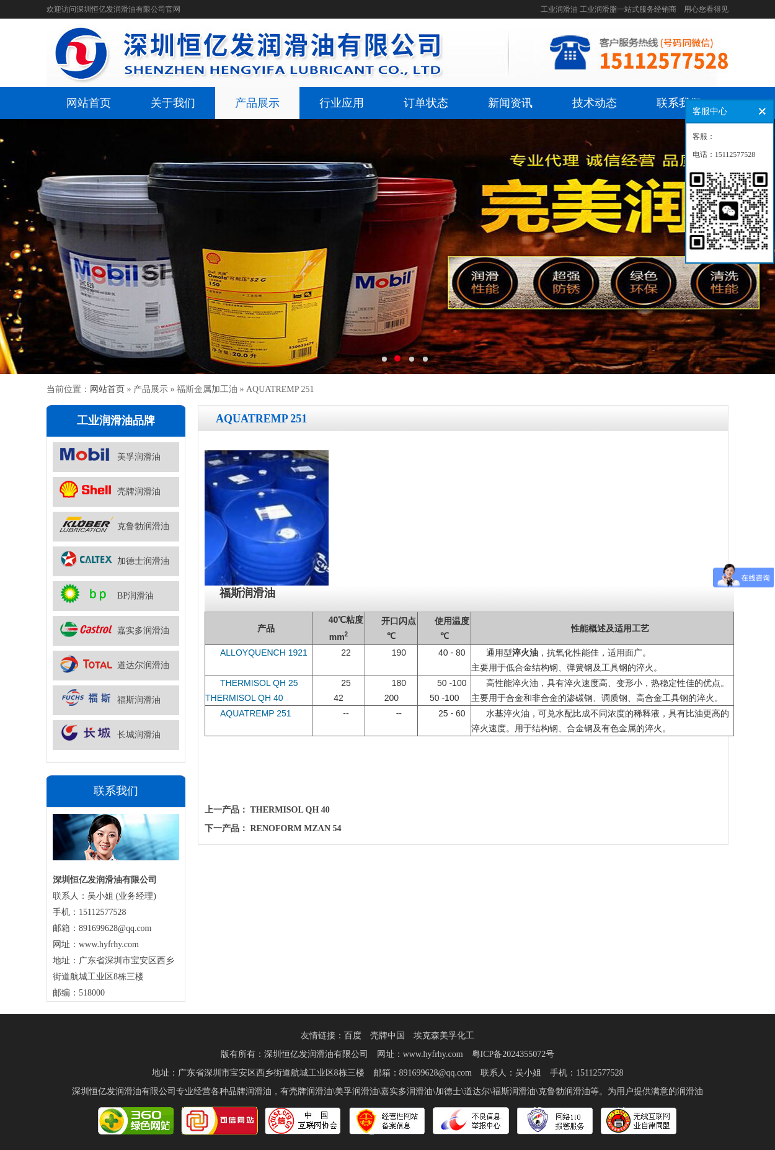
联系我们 (679, 103)
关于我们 (173, 103)
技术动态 (594, 103)
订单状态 (426, 103)
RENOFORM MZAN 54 (296, 828)
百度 (352, 1035)
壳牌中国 (387, 1035)
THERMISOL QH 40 (290, 809)
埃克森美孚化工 (444, 1035)
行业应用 (341, 103)
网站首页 (88, 103)
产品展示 (257, 103)
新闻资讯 (510, 103)
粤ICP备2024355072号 (513, 1054)
